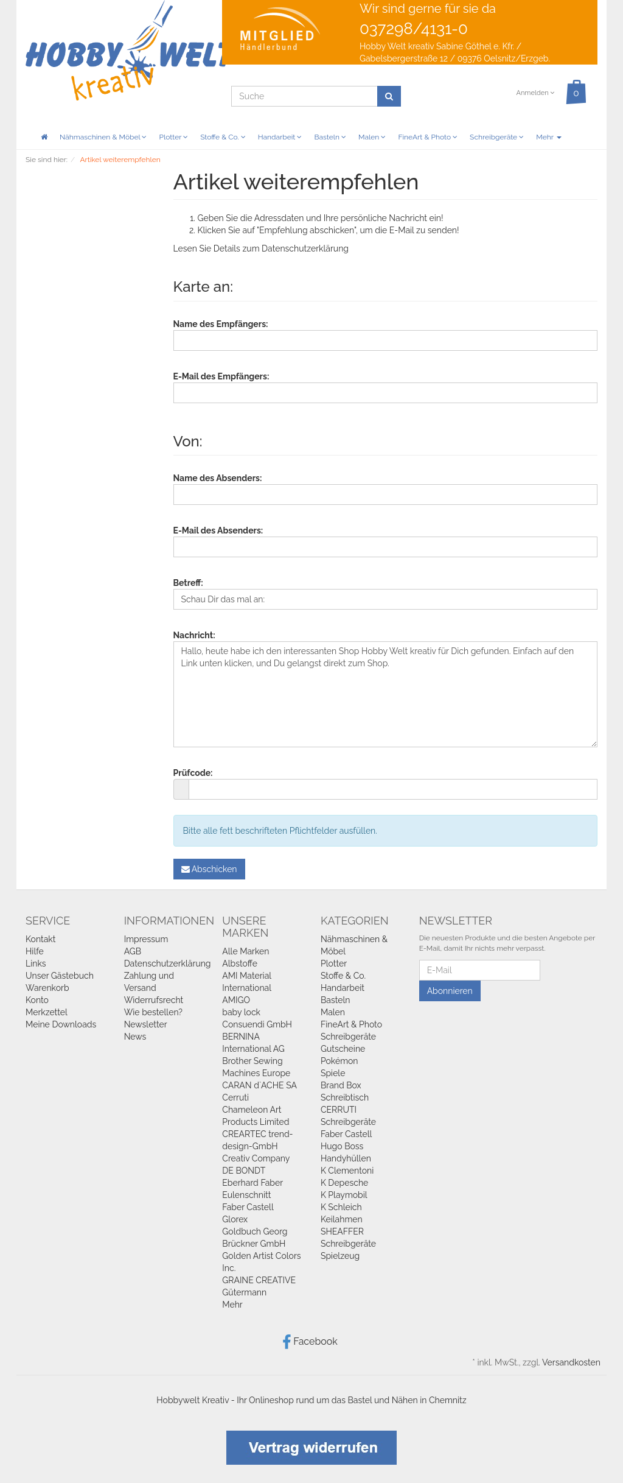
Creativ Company (256, 1158)
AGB (132, 951)
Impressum (146, 939)
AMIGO (236, 1000)
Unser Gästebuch (60, 976)
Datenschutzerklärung (305, 248)
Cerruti (235, 1097)
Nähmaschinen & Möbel (103, 137)
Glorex (235, 1219)
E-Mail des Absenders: (218, 530)
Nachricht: (194, 635)
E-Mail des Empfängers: (221, 376)
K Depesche (344, 1183)
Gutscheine (343, 1049)
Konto (37, 1000)
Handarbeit (280, 137)
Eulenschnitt (246, 1195)
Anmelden (535, 93)
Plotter (173, 137)
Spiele (333, 1073)
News (135, 1036)
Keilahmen (342, 1219)
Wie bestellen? (153, 1012)
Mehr (548, 137)
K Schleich (341, 1207)
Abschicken (209, 869)
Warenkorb (47, 988)
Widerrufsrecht (154, 1000)
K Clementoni (347, 1170)
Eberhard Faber (252, 1183)
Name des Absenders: (217, 478)
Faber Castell (247, 1207)
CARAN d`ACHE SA (259, 1085)
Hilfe (35, 951)
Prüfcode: (193, 773)
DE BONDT (243, 1170)
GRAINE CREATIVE (259, 1280)
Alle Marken (245, 951)
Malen (372, 137)
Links (36, 963)
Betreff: (188, 583)
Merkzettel (47, 1012)
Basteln (330, 137)
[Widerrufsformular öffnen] (311, 1446)
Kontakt (40, 939)
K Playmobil (344, 1195)
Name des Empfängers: (220, 324)
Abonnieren (450, 991)
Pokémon (339, 1061)
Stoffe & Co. (223, 137)
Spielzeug (340, 1256)
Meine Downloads (61, 1024)
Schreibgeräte (497, 137)
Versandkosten (571, 1362)
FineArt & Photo (428, 137)
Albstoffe (239, 963)
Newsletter (145, 1024)
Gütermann (244, 1292)
